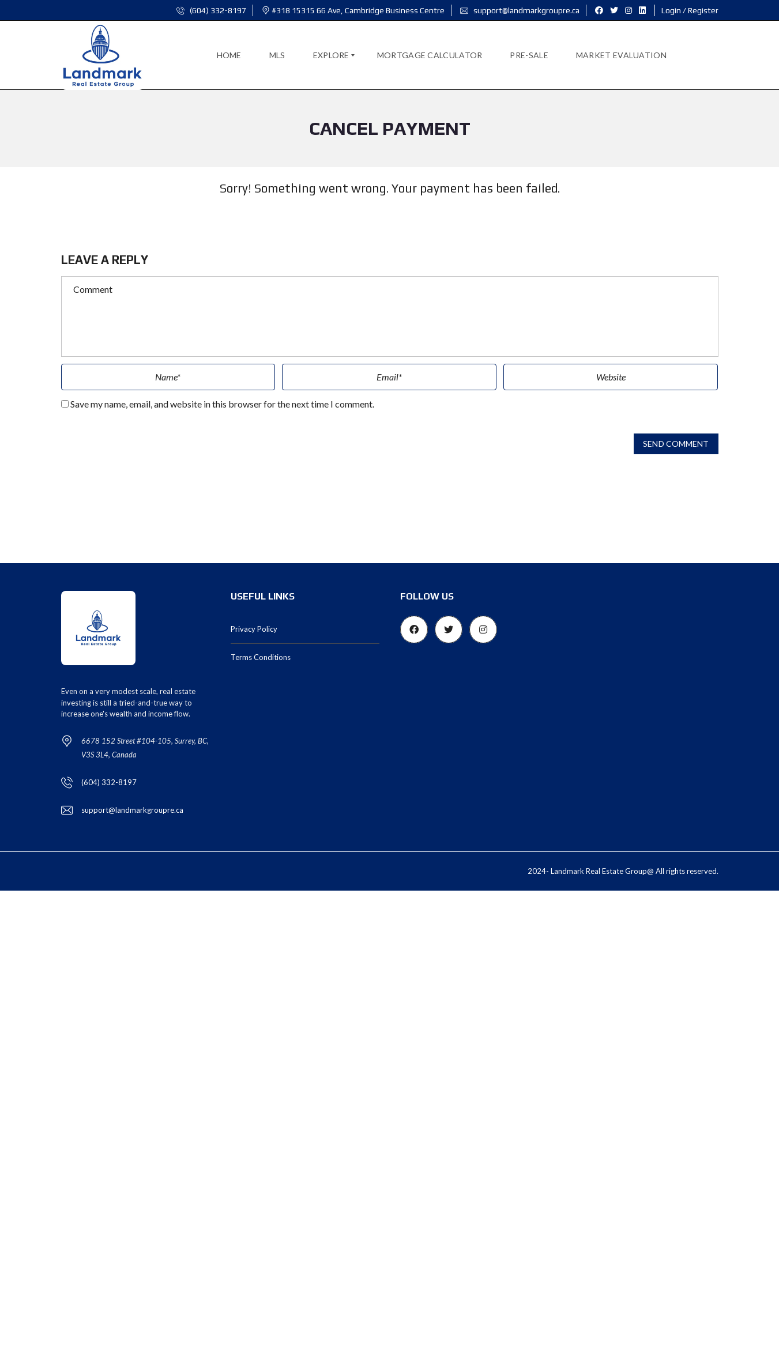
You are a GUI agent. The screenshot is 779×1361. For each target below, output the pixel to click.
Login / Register (689, 10)
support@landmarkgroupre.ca (519, 10)
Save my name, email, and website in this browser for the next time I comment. (222, 403)
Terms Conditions (261, 657)
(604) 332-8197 (211, 10)
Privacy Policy (254, 629)
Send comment (676, 443)
